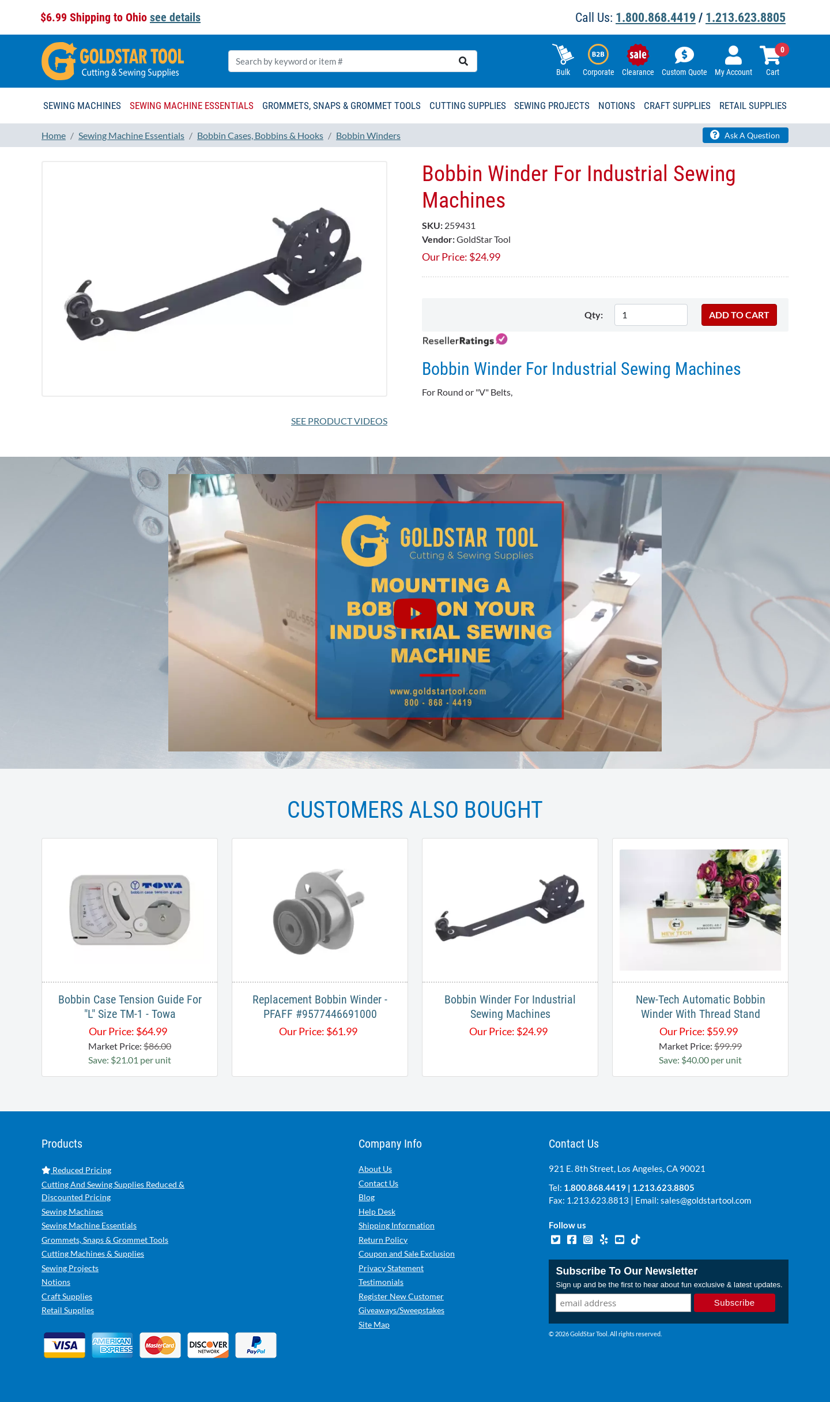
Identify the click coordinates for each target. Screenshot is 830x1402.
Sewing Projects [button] (552, 105)
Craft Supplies (67, 1296)
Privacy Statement (391, 1268)
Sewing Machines (72, 1211)
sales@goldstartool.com (706, 1200)
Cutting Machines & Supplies (93, 1253)
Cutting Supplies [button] (467, 105)
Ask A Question (745, 135)
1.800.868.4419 (656, 17)
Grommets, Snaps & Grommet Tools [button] (341, 105)
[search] (463, 61)
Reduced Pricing (76, 1170)
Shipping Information (397, 1225)
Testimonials (381, 1282)
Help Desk (377, 1211)
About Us (375, 1169)
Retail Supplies (68, 1310)
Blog (367, 1197)
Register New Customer (401, 1296)
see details (175, 17)
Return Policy (383, 1240)
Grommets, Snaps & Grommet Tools (105, 1240)
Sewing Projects (70, 1268)
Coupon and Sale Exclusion (407, 1253)
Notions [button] (616, 105)
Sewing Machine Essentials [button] (192, 105)
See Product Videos (339, 420)
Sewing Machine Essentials (89, 1225)
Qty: (593, 314)
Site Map (374, 1324)
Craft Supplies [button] (677, 105)
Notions (56, 1282)
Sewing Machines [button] (82, 105)
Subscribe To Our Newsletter (626, 1271)
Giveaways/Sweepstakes (401, 1310)
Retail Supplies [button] (753, 105)
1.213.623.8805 (745, 17)
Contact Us (378, 1183)
